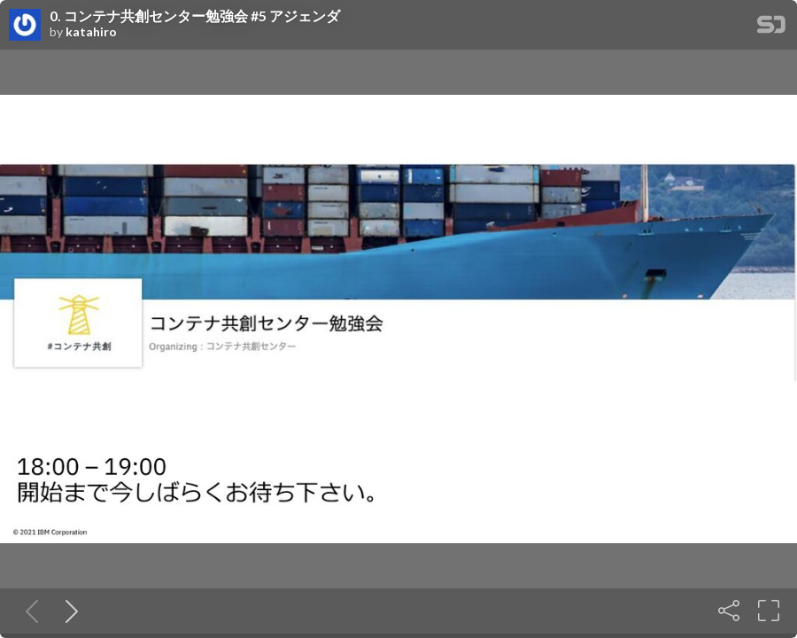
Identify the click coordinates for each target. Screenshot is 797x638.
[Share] (729, 610)
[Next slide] (68, 610)
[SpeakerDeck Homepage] (771, 27)
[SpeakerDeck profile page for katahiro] (25, 26)
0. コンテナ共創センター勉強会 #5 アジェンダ (195, 16)
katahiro (91, 32)
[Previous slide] (28, 610)
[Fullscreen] (768, 610)
